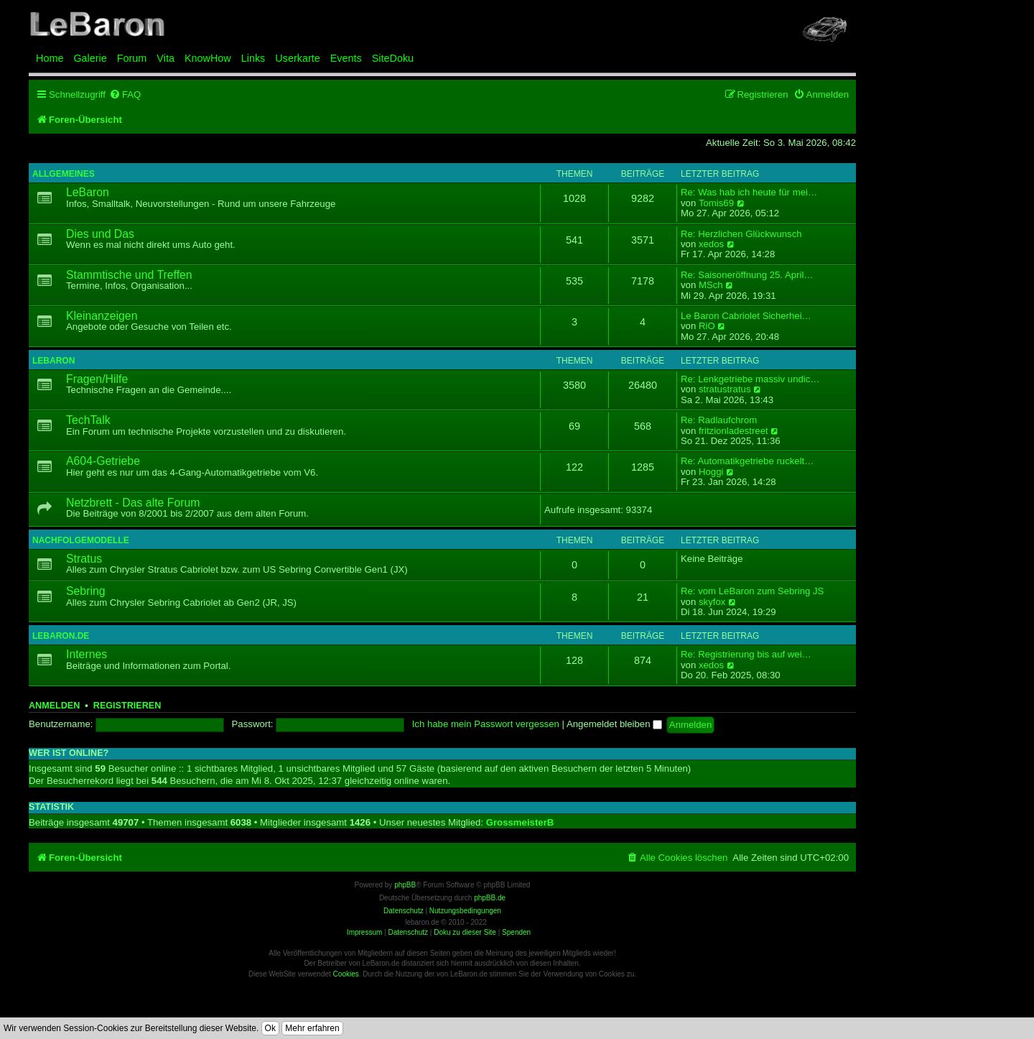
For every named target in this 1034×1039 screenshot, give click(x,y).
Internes (86, 654)
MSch (711, 285)
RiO (707, 326)
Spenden (516, 932)
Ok (270, 1028)
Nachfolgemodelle (80, 540)
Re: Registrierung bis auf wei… (746, 655)
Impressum (364, 932)
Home (49, 58)
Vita (165, 58)
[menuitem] (125, 94)
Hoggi (711, 472)
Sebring (86, 591)
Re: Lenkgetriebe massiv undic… (750, 379)
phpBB (405, 885)
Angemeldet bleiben (614, 724)
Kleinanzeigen (101, 316)
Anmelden (54, 706)
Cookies (346, 974)
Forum (132, 58)
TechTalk (88, 420)
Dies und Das (100, 234)
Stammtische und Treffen (129, 275)
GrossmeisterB (520, 822)
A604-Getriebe (103, 461)
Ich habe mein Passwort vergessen (485, 724)
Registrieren (127, 706)
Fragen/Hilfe (97, 379)
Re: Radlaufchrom (719, 420)
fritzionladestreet (733, 431)
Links (253, 58)
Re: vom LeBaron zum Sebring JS (752, 591)
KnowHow (208, 58)
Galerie (89, 58)
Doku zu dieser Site (465, 932)
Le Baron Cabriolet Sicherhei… (746, 316)
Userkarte (297, 58)
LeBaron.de (60, 636)
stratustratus (725, 389)
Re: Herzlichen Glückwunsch (741, 234)
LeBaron (87, 192)
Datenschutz (408, 932)
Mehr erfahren (312, 1028)
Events (346, 58)
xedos (711, 244)
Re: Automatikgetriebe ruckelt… (747, 461)
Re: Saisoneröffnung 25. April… (747, 275)
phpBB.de (490, 898)
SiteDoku (393, 58)
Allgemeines (63, 174)
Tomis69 (716, 203)
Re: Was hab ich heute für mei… (749, 193)
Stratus (84, 559)
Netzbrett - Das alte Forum (133, 503)
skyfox (712, 602)
